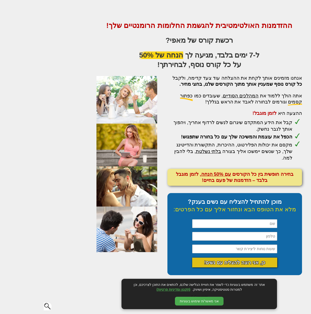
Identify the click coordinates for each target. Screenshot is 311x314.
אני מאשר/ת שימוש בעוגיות (155, 301)
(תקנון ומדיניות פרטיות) (130, 289)
